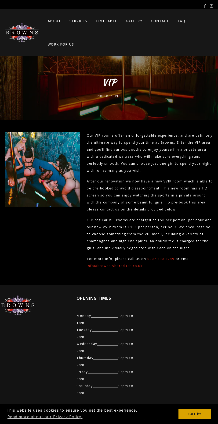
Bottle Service (75, 398)
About (56, 22)
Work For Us (197, 22)
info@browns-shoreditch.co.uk (114, 245)
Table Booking (44, 398)
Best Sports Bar (108, 398)
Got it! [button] (195, 414)
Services (78, 22)
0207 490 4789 (160, 238)
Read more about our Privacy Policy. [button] (45, 416)
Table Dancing (13, 398)
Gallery (130, 22)
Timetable (105, 22)
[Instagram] (211, 6)
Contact (154, 22)
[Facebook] (205, 6)
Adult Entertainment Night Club (156, 398)
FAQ (173, 22)
